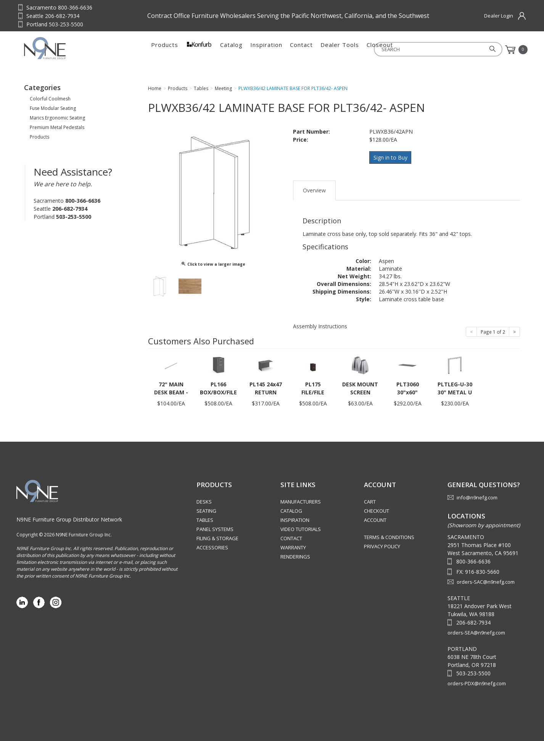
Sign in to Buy (391, 157)
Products (164, 49)
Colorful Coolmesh (50, 98)
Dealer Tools (339, 49)
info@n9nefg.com (477, 495)
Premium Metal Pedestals (57, 127)
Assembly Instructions (320, 324)
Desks (204, 500)
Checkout (376, 509)
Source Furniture (61, 48)
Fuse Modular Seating (53, 108)
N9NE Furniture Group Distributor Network (69, 517)
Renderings (295, 555)
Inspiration (266, 49)
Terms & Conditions (389, 535)
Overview (314, 188)
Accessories (212, 545)
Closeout (380, 49)
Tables (204, 518)
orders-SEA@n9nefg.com (476, 630)
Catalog (231, 49)
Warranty (293, 545)
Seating (206, 509)
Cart (370, 500)
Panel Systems (214, 527)
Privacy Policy (382, 544)
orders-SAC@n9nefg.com (486, 579)
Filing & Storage (217, 536)
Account (375, 518)
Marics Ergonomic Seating (57, 118)
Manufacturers (300, 500)
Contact (301, 49)
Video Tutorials (300, 527)
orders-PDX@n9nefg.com (476, 681)
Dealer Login (498, 15)
